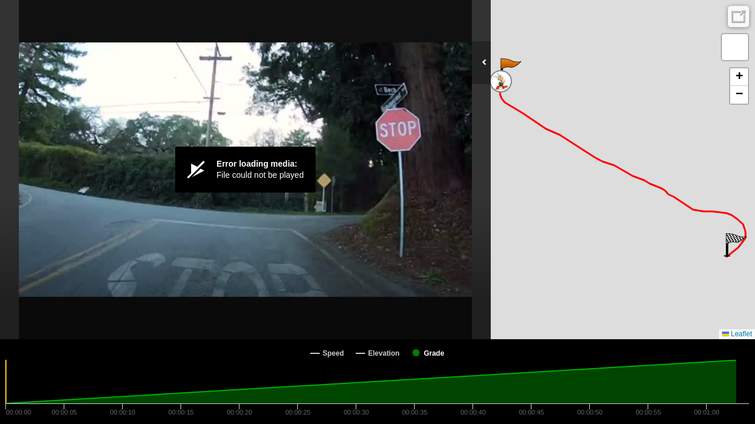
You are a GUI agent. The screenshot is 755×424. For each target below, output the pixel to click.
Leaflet (737, 334)
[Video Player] (245, 169)
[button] (509, 70)
